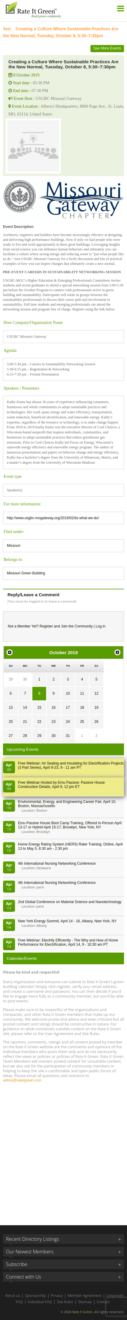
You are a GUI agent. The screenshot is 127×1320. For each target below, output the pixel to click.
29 (11, 679)
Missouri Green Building (26, 573)
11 (82, 693)
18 (82, 707)
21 (25, 722)
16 (53, 707)
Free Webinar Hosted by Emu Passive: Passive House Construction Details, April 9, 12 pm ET (61, 784)
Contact (103, 1301)
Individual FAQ (40, 1301)
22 (39, 722)
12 (96, 693)
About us (12, 1295)
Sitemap (85, 1301)
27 (11, 736)
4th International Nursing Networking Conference (57, 863)
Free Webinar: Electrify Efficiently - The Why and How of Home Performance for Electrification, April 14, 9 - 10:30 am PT (68, 942)
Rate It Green (82, 1312)
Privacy (57, 1295)
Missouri (13, 545)
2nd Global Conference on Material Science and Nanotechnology (70, 902)
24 (68, 722)
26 (96, 722)
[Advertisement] (63, 1151)
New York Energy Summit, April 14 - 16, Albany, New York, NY (67, 921)
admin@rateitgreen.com (22, 1080)
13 (11, 707)
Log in (100, 626)
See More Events (107, 48)
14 (25, 707)
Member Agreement (85, 1295)
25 (82, 722)
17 (68, 707)
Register (46, 626)
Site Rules (65, 1301)
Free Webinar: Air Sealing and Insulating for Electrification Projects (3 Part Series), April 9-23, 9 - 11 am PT (71, 765)
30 (25, 679)
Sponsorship (35, 1295)
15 (39, 707)
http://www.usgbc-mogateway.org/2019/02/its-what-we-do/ (53, 518)
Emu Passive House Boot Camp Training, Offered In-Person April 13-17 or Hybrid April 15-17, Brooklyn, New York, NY (70, 825)
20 (11, 722)
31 (68, 736)
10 (68, 693)
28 (25, 736)
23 (53, 722)
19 (96, 707)
